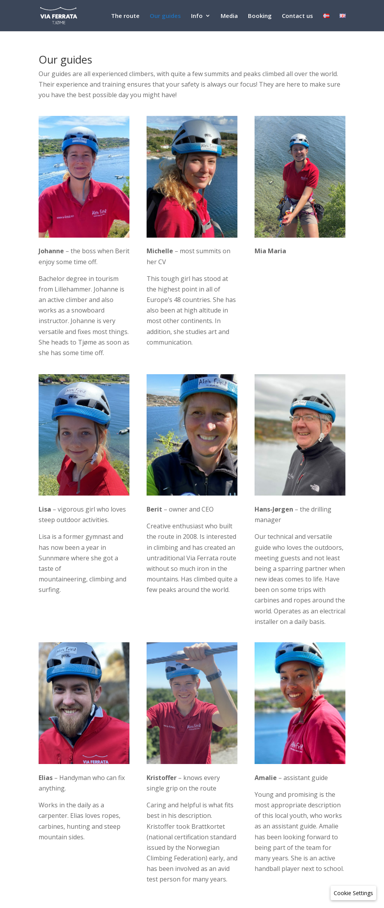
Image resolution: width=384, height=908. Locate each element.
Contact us (297, 16)
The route (125, 16)
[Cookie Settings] (353, 893)
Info (197, 16)
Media (229, 16)
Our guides (165, 16)
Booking (260, 16)
